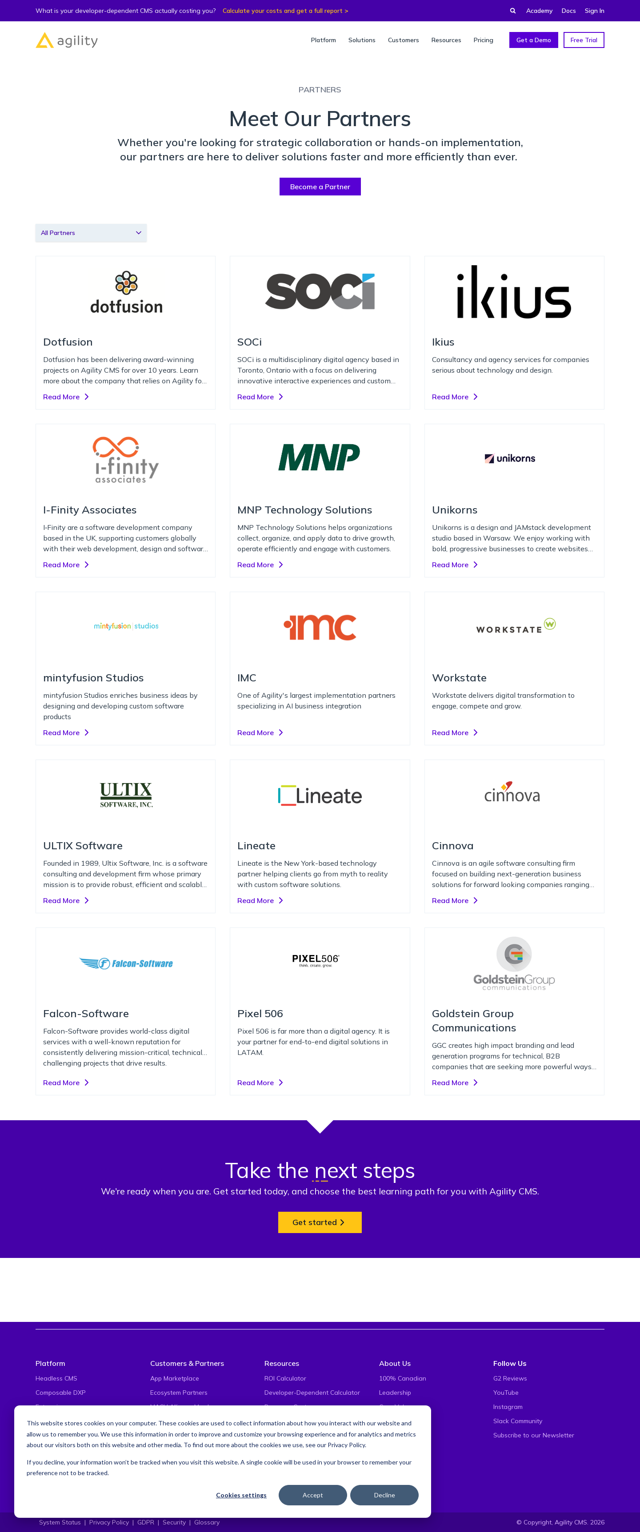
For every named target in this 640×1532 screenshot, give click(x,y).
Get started (320, 1222)
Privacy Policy (346, 1444)
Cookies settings (241, 1495)
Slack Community (517, 1421)
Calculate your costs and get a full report (283, 11)
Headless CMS (56, 1378)
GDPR (145, 1522)
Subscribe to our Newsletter (533, 1435)
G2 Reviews (510, 1378)
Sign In (594, 11)
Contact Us (395, 1449)
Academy (539, 11)
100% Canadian (402, 1378)
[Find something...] (510, 10)
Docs (569, 11)
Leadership (395, 1393)
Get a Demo (533, 40)
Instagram (508, 1407)
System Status (60, 1522)
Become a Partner (320, 186)
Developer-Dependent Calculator (312, 1393)
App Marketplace (174, 1378)
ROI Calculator (285, 1378)
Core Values (396, 1407)
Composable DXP (61, 1393)
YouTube (506, 1393)
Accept (313, 1495)
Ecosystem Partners (179, 1393)
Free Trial (584, 40)
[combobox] (91, 233)
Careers (390, 1435)
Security (174, 1522)
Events (388, 1421)
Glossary (207, 1522)
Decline (384, 1495)
